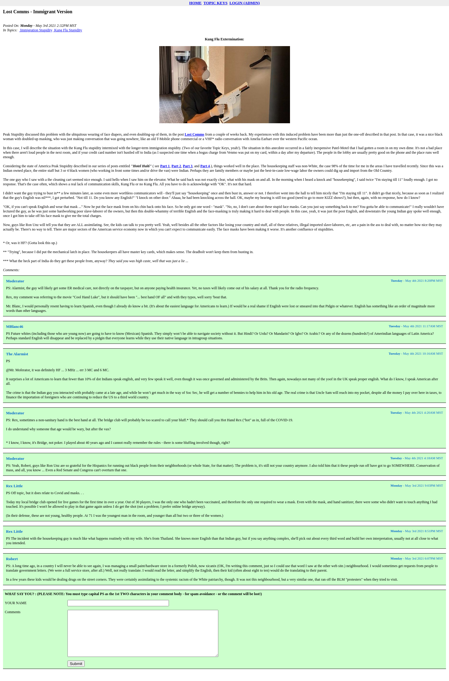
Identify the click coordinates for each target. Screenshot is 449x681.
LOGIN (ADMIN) (244, 3)
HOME (195, 3)
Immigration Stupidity (35, 30)
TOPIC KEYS (216, 3)
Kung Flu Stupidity (67, 30)
